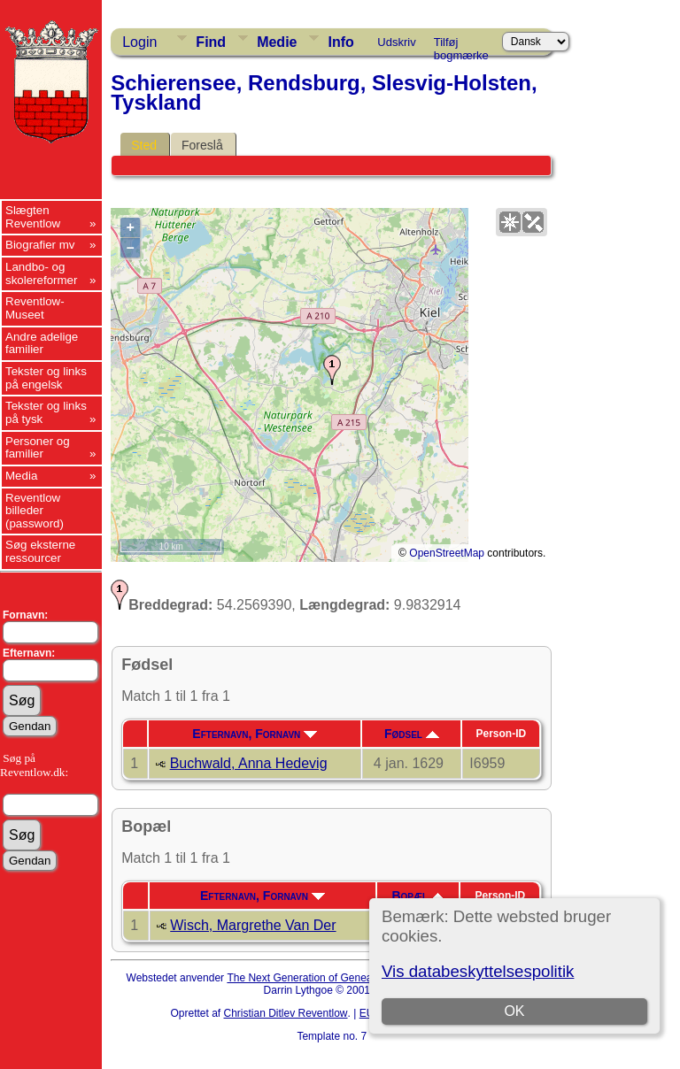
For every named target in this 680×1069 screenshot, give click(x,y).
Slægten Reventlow (32, 217)
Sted (144, 145)
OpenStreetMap (446, 553)
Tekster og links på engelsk (46, 378)
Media (21, 475)
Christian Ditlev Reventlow (285, 1013)
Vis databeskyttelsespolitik (478, 971)
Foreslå (202, 145)
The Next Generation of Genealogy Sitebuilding (338, 978)
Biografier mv (40, 244)
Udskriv (396, 42)
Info (340, 42)
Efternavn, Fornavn (254, 734)
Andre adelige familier (41, 343)
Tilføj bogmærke (461, 45)
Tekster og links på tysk (46, 412)
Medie (277, 42)
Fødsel (411, 734)
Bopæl (417, 895)
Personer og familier (37, 448)
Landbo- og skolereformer (41, 273)
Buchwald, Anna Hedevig (249, 763)
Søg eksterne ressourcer (40, 551)
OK (514, 1011)
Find (211, 42)
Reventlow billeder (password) (34, 510)
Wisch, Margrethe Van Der (253, 925)
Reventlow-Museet (35, 308)
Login (139, 42)
